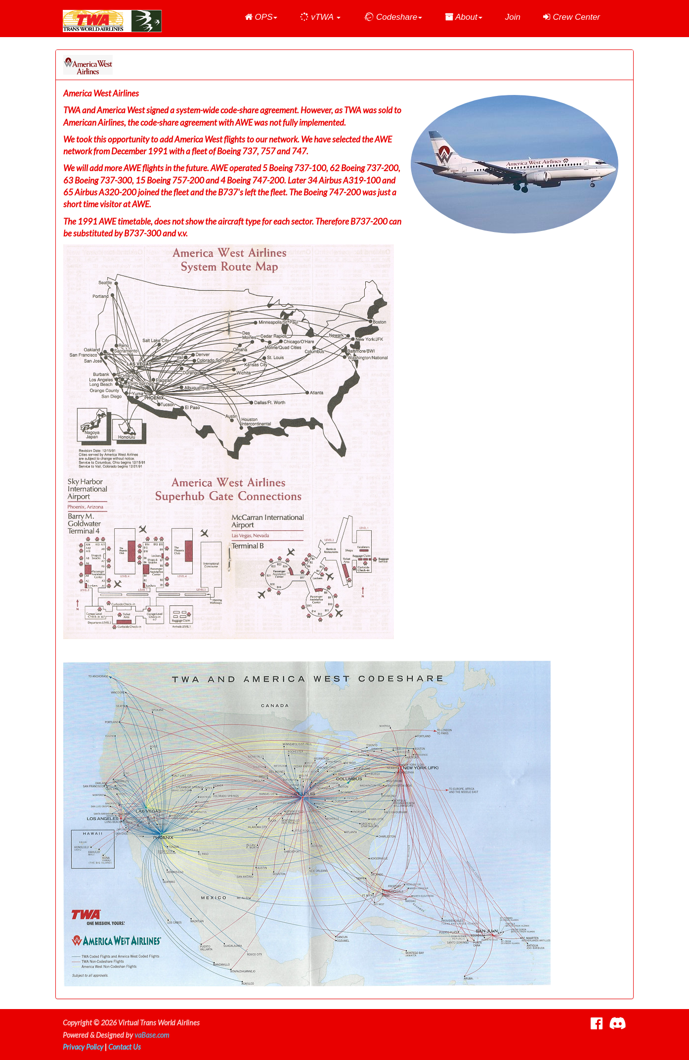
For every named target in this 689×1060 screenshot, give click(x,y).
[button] (261, 17)
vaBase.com (151, 1035)
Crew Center (571, 17)
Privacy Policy (83, 1047)
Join (512, 17)
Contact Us (124, 1047)
